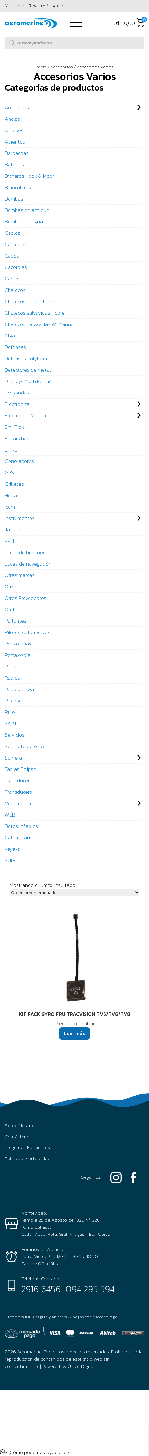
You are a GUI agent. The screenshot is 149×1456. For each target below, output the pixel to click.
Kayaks (12, 849)
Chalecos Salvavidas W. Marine (39, 324)
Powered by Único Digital (68, 1366)
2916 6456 (41, 1289)
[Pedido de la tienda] (74, 892)
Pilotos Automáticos (27, 632)
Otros (11, 586)
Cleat (11, 335)
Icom (10, 506)
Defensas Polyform (26, 358)
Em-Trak (14, 427)
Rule (10, 712)
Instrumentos (20, 518)
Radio (11, 666)
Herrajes (14, 495)
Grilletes (14, 484)
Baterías (14, 164)
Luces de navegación (28, 564)
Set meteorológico (25, 746)
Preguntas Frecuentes (27, 1147)
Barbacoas (17, 153)
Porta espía (17, 655)
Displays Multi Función (30, 381)
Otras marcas (20, 575)
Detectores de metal (28, 370)
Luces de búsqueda (27, 552)
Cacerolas (16, 267)
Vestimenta (18, 803)
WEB (10, 814)
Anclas (12, 119)
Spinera (13, 757)
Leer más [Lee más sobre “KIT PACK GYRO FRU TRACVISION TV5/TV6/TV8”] (74, 1033)
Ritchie (12, 700)
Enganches (17, 438)
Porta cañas (18, 643)
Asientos (15, 141)
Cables (12, 233)
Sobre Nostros (20, 1125)
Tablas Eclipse (20, 769)
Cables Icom (18, 244)
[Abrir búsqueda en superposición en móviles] (74, 43)
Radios (12, 678)
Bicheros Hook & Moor (29, 176)
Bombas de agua (24, 221)
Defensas (15, 347)
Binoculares (18, 187)
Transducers (18, 792)
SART (11, 723)
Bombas (14, 198)
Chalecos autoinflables (30, 301)
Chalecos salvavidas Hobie (34, 313)
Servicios (14, 735)
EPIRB (11, 449)
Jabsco (12, 529)
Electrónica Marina (25, 415)
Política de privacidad (28, 1158)
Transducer (17, 780)
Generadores (19, 461)
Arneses (14, 130)
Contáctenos (18, 1136)
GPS (9, 472)
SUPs (11, 860)
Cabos (12, 256)
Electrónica (17, 404)
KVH (9, 541)
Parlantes (15, 621)
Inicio (41, 67)
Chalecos (15, 290)
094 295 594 (90, 1289)
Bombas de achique (27, 210)
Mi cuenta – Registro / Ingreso (34, 6)
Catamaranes (20, 837)
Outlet (12, 609)
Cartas (12, 278)
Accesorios (62, 67)
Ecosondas (17, 392)
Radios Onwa (19, 689)
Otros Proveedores (25, 598)
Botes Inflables (21, 826)
